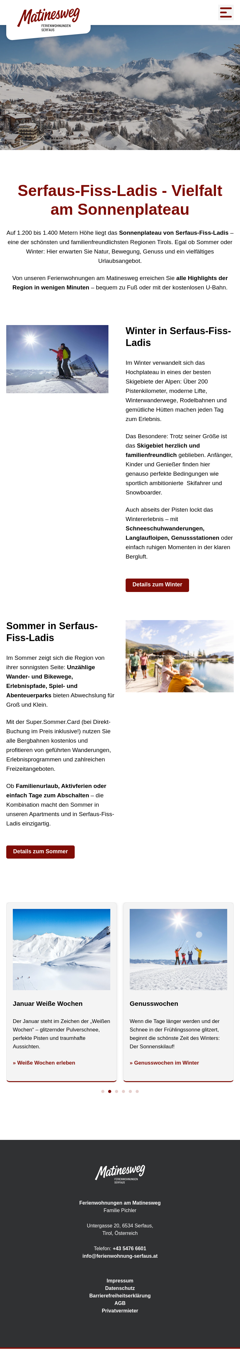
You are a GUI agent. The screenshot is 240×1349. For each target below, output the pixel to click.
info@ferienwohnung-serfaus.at (120, 1256)
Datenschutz (120, 1288)
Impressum (120, 1281)
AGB (120, 1303)
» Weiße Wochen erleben (44, 1063)
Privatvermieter (120, 1311)
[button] (102, 1091)
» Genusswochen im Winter (164, 1063)
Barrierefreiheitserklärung (120, 1296)
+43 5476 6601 (129, 1248)
